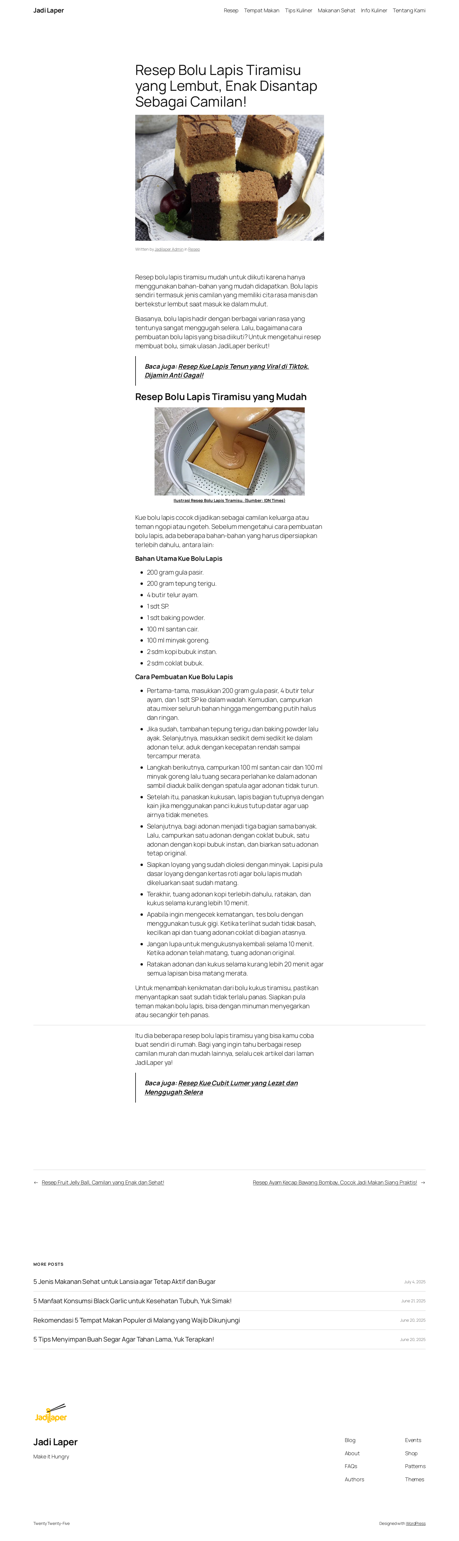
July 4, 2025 (415, 1281)
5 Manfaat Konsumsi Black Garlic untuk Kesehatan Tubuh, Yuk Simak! (132, 1301)
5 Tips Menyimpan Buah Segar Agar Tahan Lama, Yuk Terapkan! (123, 1339)
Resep (194, 249)
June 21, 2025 (413, 1300)
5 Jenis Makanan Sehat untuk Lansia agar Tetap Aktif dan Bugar (124, 1281)
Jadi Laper (48, 10)
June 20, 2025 (413, 1320)
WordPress (416, 1523)
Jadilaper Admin (169, 249)
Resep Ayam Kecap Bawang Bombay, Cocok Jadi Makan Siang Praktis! (335, 1182)
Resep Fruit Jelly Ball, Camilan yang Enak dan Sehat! (103, 1182)
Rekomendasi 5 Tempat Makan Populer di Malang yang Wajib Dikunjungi (136, 1320)
